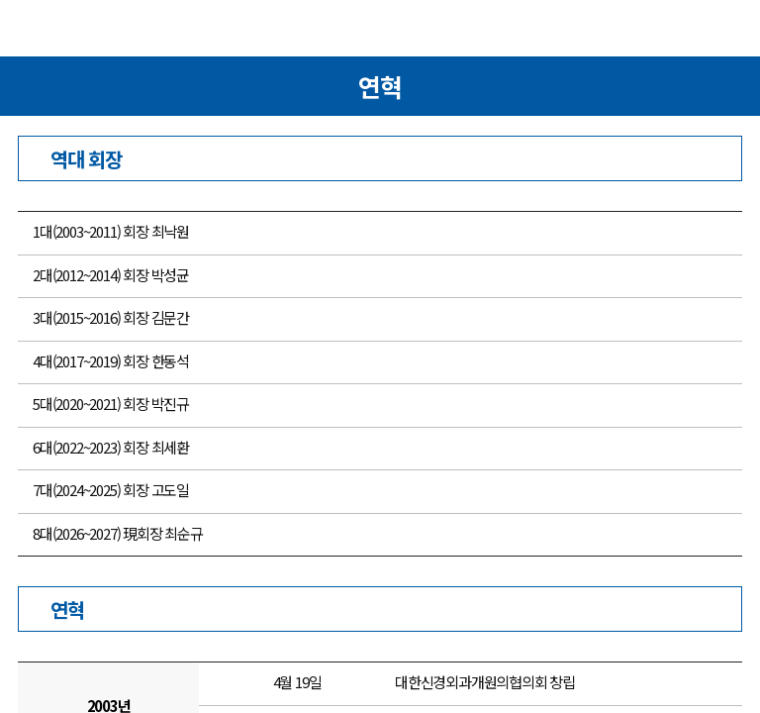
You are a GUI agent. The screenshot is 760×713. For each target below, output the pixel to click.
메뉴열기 (34, 31)
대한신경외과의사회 (380, 32)
